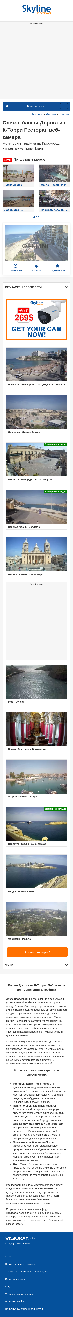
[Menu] (64, 106)
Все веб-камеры (37, 952)
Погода (36, 268)
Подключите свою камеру (20, 1264)
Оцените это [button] (57, 268)
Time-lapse (15, 268)
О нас (8, 1256)
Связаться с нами (15, 1278)
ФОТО (36, 964)
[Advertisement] (36, 62)
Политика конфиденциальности (24, 1308)
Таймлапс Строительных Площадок (26, 1271)
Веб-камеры (35, 106)
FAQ (7, 1286)
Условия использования (19, 1293)
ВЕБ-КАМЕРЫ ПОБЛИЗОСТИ (36, 287)
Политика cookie (15, 1301)
